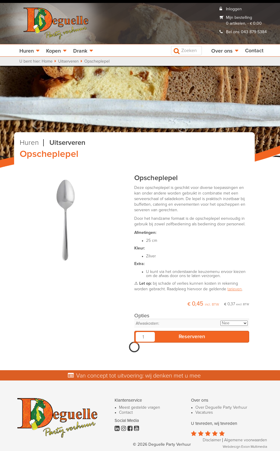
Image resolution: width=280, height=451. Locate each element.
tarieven (234, 289)
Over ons (222, 51)
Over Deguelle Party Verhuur (221, 407)
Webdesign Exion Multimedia (245, 447)
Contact (254, 50)
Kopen (53, 51)
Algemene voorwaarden (245, 440)
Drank (80, 51)
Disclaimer (212, 440)
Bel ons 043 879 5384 (246, 32)
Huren (26, 51)
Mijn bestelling (239, 18)
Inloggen (234, 9)
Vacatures (204, 412)
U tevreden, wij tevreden (214, 423)
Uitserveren (68, 61)
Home (47, 61)
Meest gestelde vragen (139, 407)
